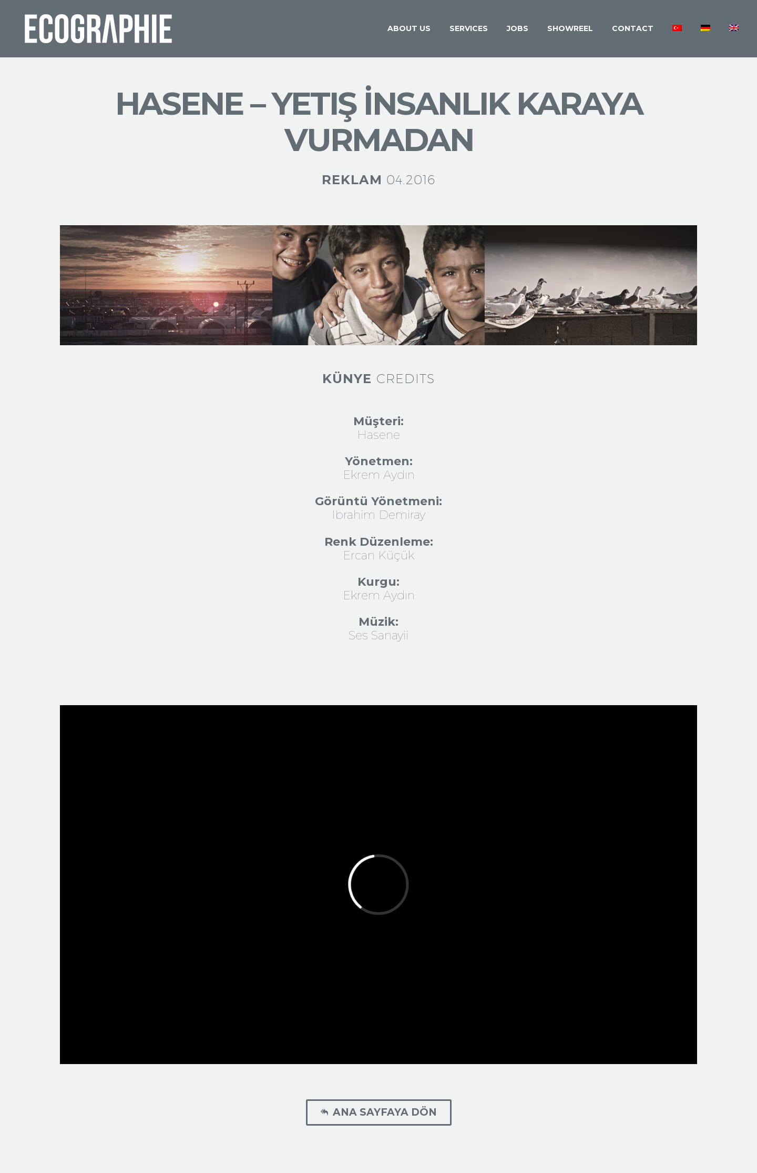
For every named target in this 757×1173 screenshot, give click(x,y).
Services (468, 28)
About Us (409, 28)
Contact (632, 28)
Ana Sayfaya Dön (379, 1112)
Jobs (517, 28)
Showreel (570, 28)
